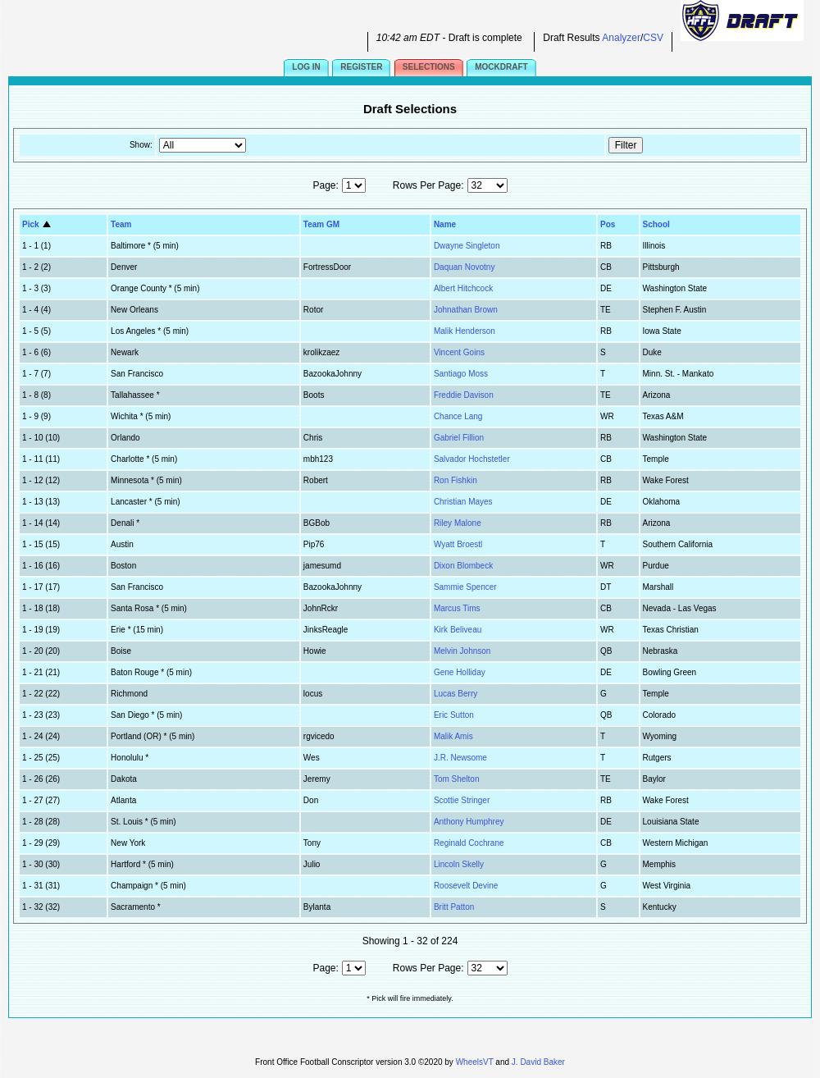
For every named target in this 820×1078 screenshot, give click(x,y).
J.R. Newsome (460, 757)
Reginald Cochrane (469, 842)
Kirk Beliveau (457, 629)
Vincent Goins (459, 352)
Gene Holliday (459, 672)
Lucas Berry (455, 693)
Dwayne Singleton (467, 245)
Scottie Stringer (462, 800)
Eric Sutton (454, 714)
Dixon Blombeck (463, 565)
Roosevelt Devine (466, 885)
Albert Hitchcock (463, 288)
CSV (653, 37)
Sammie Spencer (465, 587)
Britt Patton (454, 906)
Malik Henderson (464, 331)
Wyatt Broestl (458, 544)
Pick (37, 224)
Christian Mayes (463, 501)
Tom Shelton (457, 778)
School (656, 224)
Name (445, 224)
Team (121, 224)
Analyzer (621, 37)
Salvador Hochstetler (472, 459)
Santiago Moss (461, 373)
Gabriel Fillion (459, 437)
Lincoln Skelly (459, 864)
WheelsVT (475, 1062)
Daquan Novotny (464, 267)
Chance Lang (458, 416)
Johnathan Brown (466, 309)
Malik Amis (453, 736)
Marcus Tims (457, 608)
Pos (607, 224)
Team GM (321, 224)
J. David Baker (538, 1062)
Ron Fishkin (455, 480)
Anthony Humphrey (469, 821)
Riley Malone (457, 523)
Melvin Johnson (462, 650)
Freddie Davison (464, 395)
